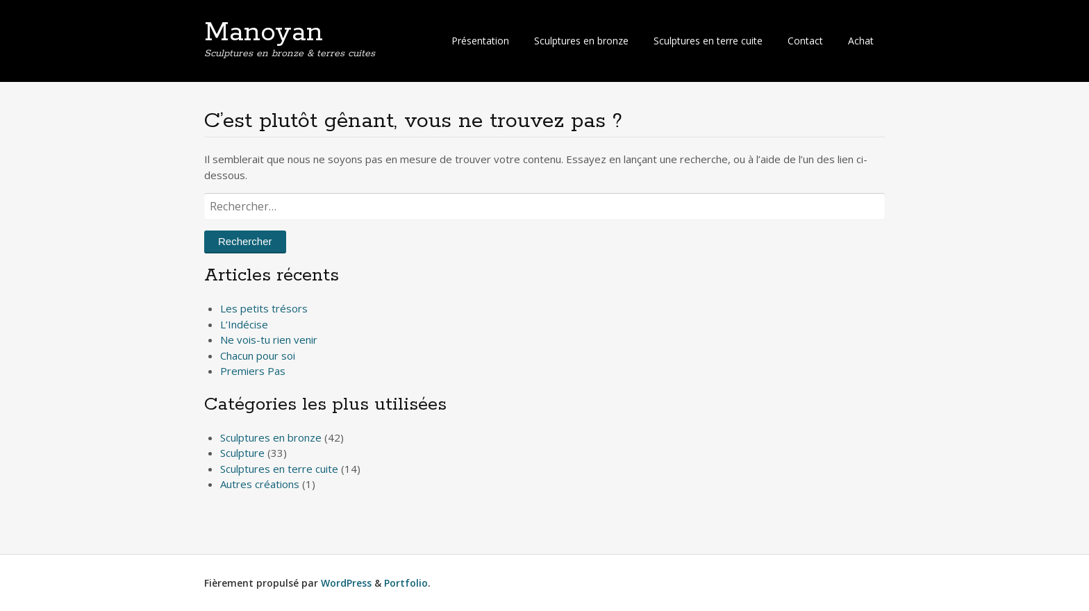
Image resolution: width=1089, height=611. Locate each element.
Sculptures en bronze (581, 40)
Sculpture (242, 453)
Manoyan (263, 32)
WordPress (346, 582)
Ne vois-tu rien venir (268, 339)
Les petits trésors (264, 308)
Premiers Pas (252, 371)
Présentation (480, 40)
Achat (861, 40)
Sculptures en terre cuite (708, 40)
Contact (805, 40)
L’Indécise (244, 324)
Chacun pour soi (257, 355)
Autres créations (259, 484)
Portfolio (406, 582)
